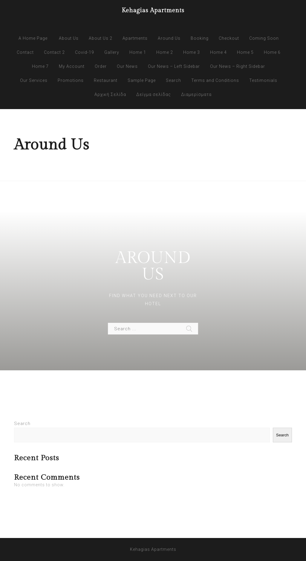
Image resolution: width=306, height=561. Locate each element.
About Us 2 (100, 38)
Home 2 (164, 52)
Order (101, 66)
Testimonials (263, 80)
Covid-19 (84, 52)
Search (173, 80)
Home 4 (218, 52)
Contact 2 (54, 52)
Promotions (71, 80)
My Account (72, 66)
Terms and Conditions (215, 80)
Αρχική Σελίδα (110, 94)
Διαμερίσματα (196, 94)
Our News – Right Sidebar (237, 66)
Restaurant (105, 80)
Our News (127, 66)
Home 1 (137, 52)
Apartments (135, 38)
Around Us (169, 38)
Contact (25, 52)
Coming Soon (264, 38)
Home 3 (191, 52)
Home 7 (40, 66)
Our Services (34, 80)
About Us (69, 38)
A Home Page (33, 38)
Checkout (229, 38)
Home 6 (272, 52)
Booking (200, 38)
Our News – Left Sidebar (174, 66)
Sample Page (142, 80)
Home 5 (245, 52)
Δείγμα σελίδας (153, 94)
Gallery (111, 52)
